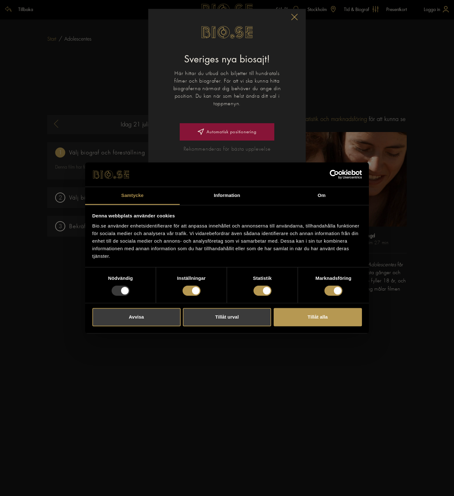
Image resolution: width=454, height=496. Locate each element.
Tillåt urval (227, 317)
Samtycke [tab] (132, 195)
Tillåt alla (318, 317)
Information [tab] (227, 195)
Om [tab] (321, 195)
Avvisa (136, 317)
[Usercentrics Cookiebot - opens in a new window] (334, 174)
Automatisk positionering (227, 132)
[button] (294, 17)
